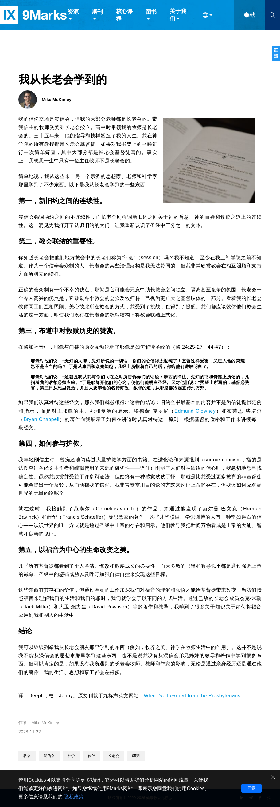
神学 (71, 756)
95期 (136, 756)
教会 (27, 756)
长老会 (113, 756)
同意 (251, 788)
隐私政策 (74, 796)
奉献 (249, 18)
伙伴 (91, 756)
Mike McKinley (45, 722)
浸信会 (49, 756)
